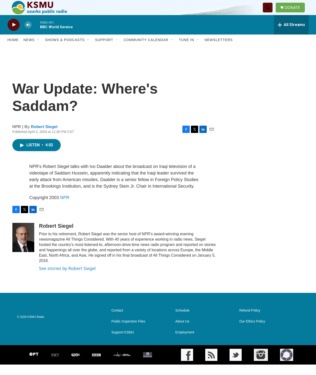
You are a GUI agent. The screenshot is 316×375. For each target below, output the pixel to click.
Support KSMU (122, 343)
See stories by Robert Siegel (67, 279)
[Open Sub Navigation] (38, 50)
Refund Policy (249, 321)
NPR (64, 208)
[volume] (28, 35)
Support (104, 50)
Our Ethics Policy (252, 332)
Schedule (182, 321)
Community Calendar (146, 50)
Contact (117, 321)
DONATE (295, 12)
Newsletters (219, 50)
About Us (182, 332)
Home (13, 50)
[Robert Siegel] (23, 247)
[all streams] (291, 35)
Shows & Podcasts (65, 50)
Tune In (186, 50)
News (29, 50)
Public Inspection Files (128, 332)
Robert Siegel (44, 137)
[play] (13, 35)
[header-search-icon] (269, 13)
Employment (184, 343)
